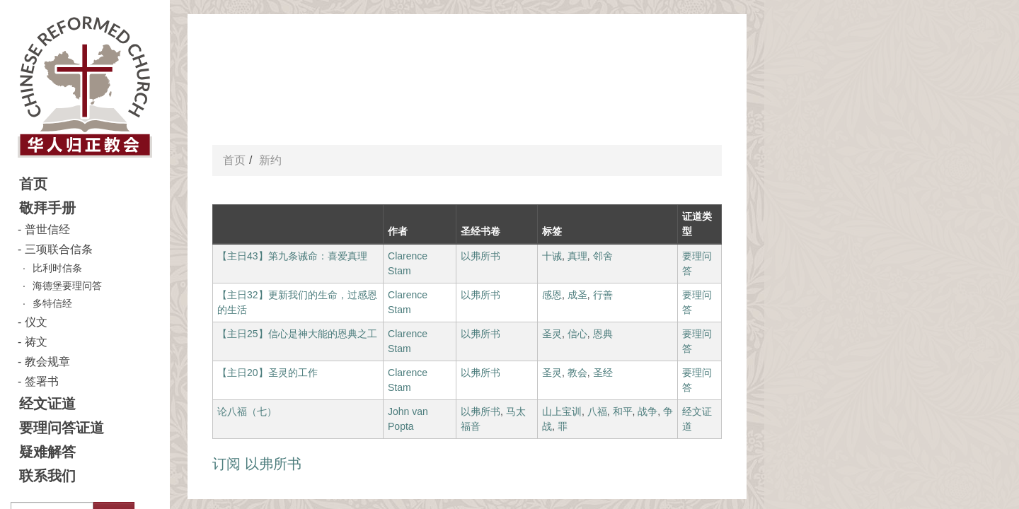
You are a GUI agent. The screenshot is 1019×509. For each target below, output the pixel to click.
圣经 (603, 372)
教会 (577, 372)
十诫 (552, 256)
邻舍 (603, 256)
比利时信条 (57, 268)
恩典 (603, 333)
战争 (647, 411)
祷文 (36, 342)
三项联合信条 (59, 249)
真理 (577, 256)
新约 (270, 160)
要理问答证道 (61, 427)
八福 (597, 411)
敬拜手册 (47, 208)
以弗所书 (480, 256)
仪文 (36, 322)
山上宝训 (562, 411)
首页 (33, 184)
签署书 (42, 381)
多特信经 (52, 303)
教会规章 (47, 362)
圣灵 (552, 333)
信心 (577, 333)
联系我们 (47, 476)
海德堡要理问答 (67, 285)
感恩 (552, 294)
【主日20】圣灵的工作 (267, 372)
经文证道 (47, 403)
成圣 (577, 294)
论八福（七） (247, 411)
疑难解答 (47, 452)
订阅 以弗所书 (256, 464)
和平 (623, 411)
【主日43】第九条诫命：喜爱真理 (292, 256)
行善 (603, 294)
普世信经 (47, 229)
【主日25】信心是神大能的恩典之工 (297, 333)
